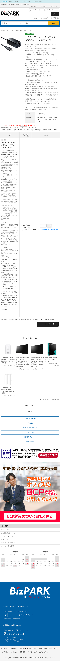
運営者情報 (44, 6)
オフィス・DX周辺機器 (13, 30)
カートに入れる (47, 324)
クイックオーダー (30, 418)
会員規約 (14, 652)
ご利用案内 (34, 6)
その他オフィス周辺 (26, 30)
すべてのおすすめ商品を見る (50, 399)
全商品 (3, 30)
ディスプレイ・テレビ (7, 536)
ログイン (23, 127)
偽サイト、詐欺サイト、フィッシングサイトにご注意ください (25, 1)
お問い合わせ (54, 6)
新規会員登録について (30, 428)
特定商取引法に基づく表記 (28, 648)
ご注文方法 (30, 432)
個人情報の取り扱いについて (48, 648)
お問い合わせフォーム (26, 615)
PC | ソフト (4, 539)
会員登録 (36, 129)
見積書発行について (30, 437)
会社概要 (4, 648)
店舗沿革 (22, 652)
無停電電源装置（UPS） (8, 533)
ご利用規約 (4, 652)
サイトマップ (32, 652)
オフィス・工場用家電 (7, 546)
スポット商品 (5, 530)
